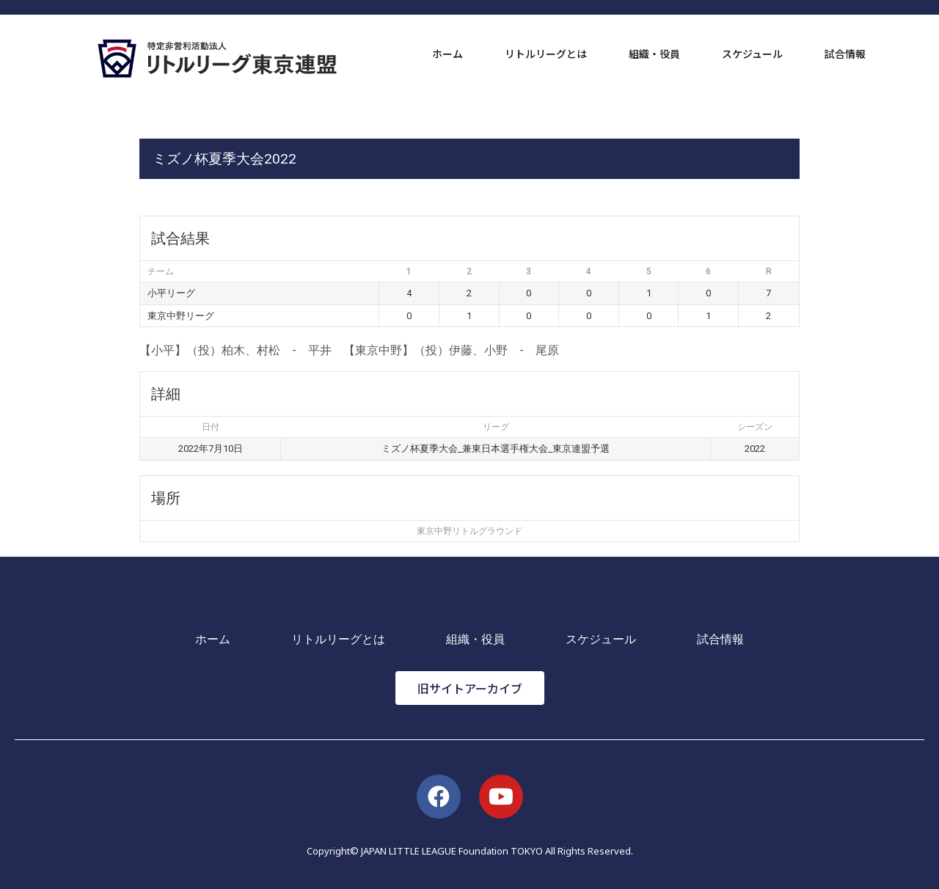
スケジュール (752, 53)
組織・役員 (654, 53)
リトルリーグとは (546, 53)
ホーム (447, 53)
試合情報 (845, 53)
